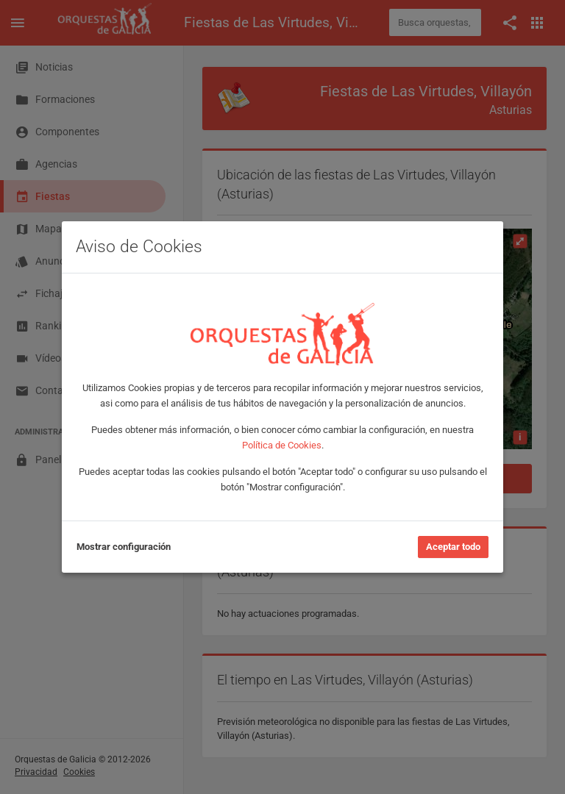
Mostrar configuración (124, 546)
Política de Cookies (281, 445)
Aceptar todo (453, 546)
